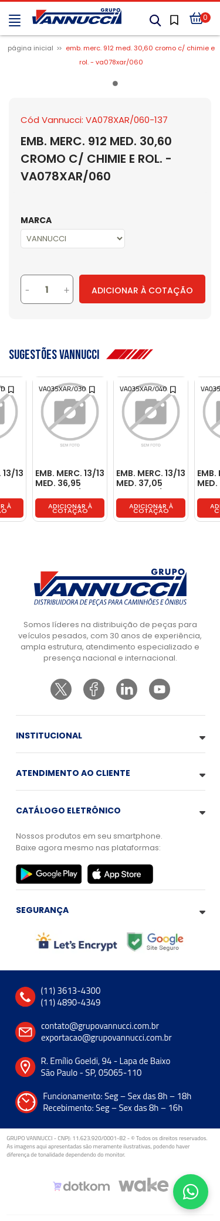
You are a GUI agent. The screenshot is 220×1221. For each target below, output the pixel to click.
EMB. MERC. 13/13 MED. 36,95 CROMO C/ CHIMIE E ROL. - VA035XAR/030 (69, 478)
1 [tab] (117, 85)
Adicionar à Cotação (142, 290)
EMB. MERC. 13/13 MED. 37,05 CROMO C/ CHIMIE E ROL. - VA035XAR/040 (150, 478)
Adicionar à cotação (70, 508)
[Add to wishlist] (12, 388)
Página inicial (30, 48)
